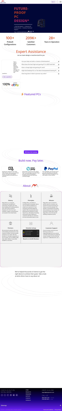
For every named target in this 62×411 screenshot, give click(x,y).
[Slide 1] (28, 31)
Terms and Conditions (48, 409)
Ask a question (7, 76)
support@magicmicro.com (48, 392)
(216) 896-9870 (45, 399)
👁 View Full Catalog (31, 152)
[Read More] (27, 390)
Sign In (53, 1)
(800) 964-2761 (45, 397)
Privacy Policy (58, 409)
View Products (10, 29)
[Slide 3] (31, 31)
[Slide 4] (33, 31)
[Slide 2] (30, 31)
